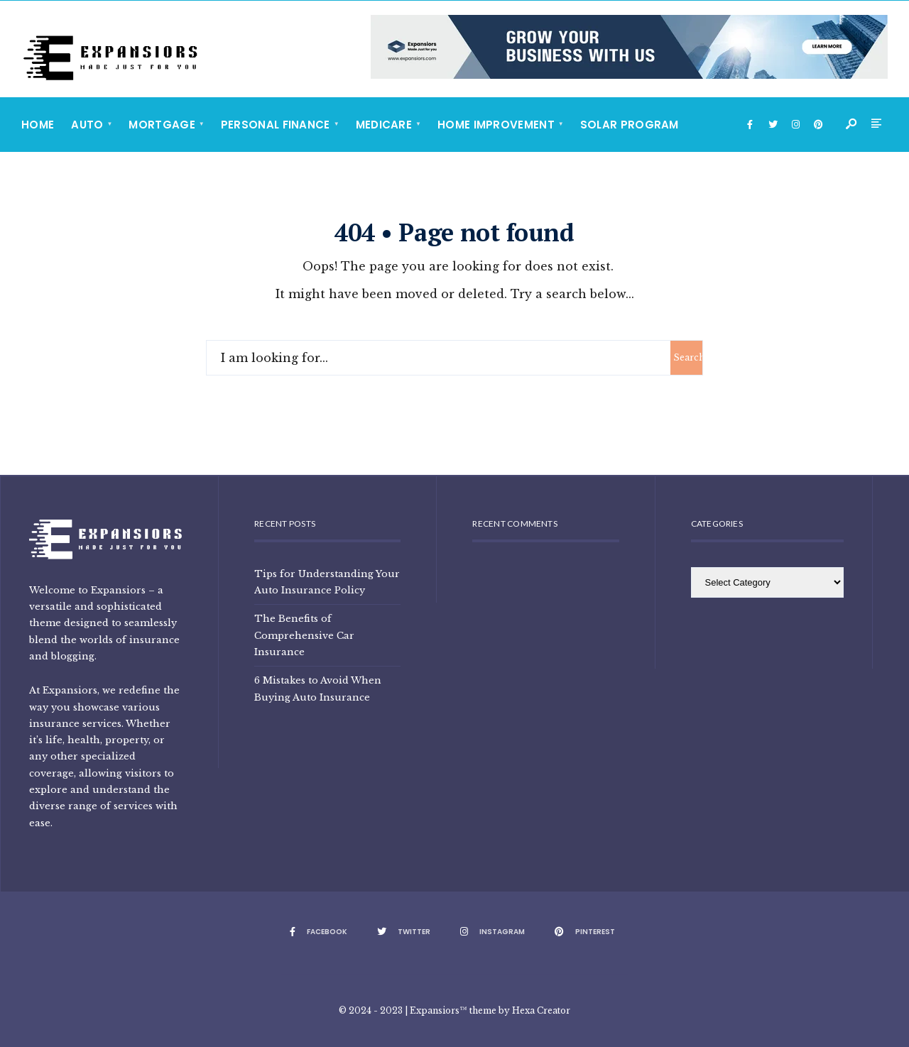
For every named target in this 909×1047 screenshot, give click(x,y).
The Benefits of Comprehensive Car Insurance (304, 635)
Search (687, 357)
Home (37, 124)
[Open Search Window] (852, 124)
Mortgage (162, 124)
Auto (87, 124)
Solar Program (629, 124)
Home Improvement (496, 124)
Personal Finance (275, 124)
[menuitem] (91, 125)
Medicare (384, 124)
